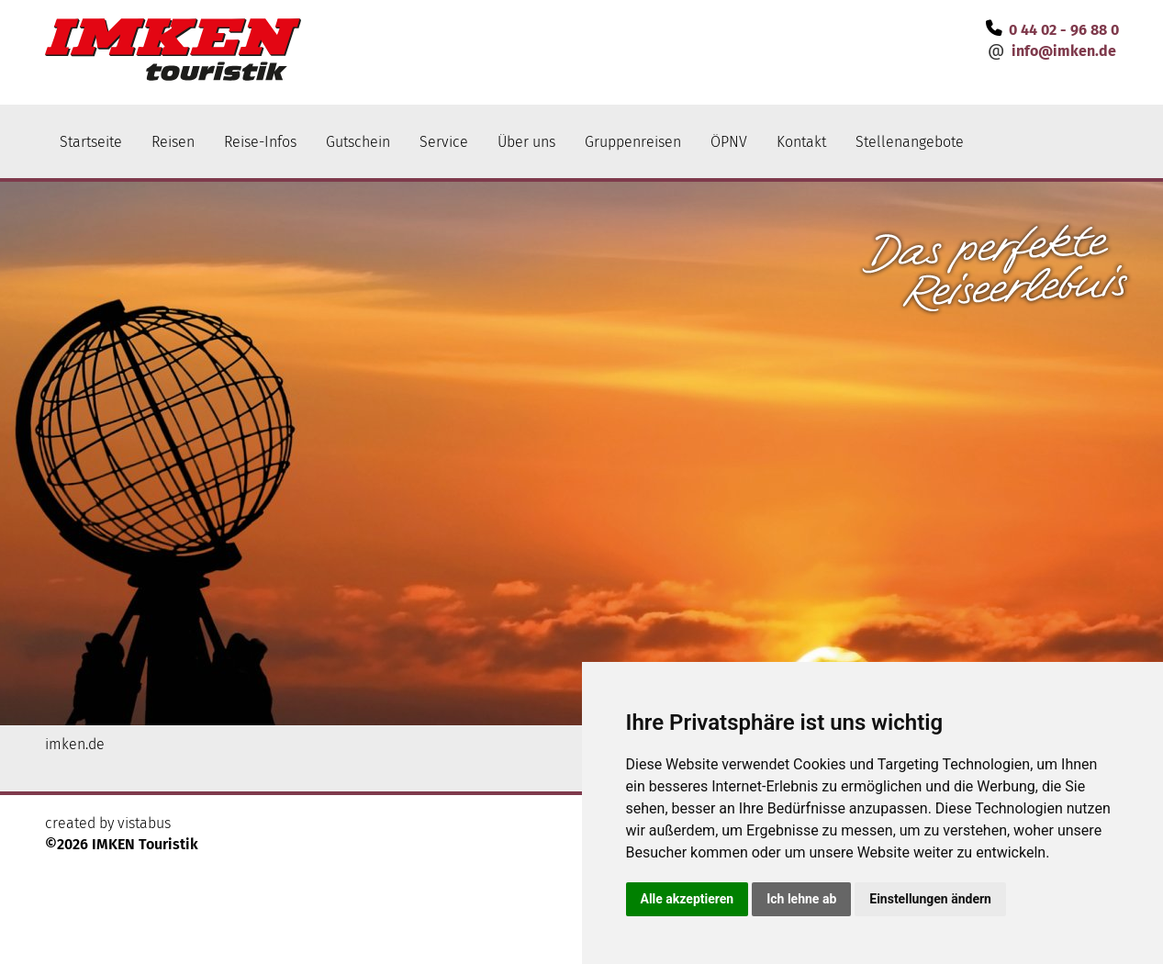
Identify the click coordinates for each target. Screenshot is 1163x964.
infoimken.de (1064, 51)
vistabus (144, 823)
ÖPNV (728, 142)
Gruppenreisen (633, 142)
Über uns (526, 142)
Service (443, 142)
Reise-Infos (260, 142)
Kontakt (801, 142)
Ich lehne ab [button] (801, 898)
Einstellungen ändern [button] (930, 898)
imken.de (75, 744)
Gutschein (358, 142)
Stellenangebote (909, 142)
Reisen (173, 142)
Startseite (91, 142)
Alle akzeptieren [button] (687, 898)
